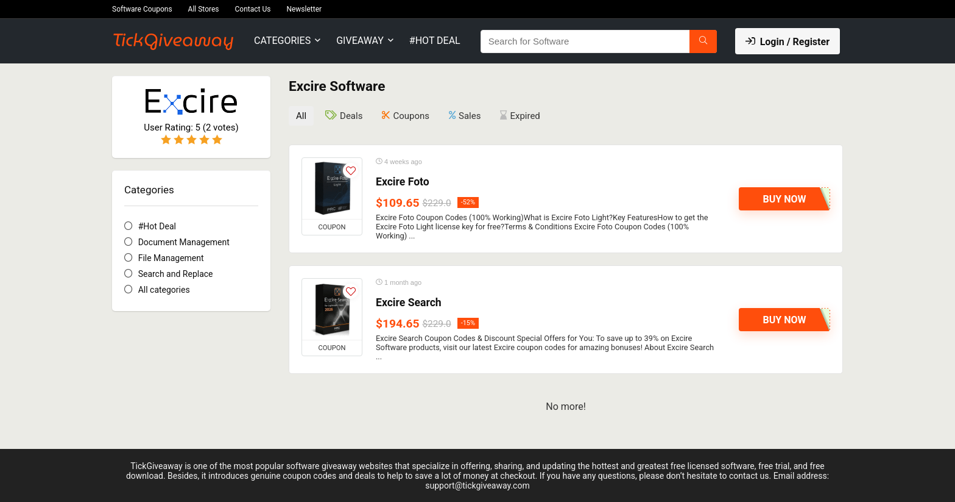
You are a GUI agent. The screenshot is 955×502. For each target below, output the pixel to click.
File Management (171, 258)
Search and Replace (175, 274)
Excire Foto (402, 181)
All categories (164, 290)
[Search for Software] (703, 41)
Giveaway (360, 40)
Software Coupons (142, 9)
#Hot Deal (434, 40)
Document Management (184, 242)
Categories (282, 40)
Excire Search (409, 302)
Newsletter (304, 9)
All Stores (203, 9)
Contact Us (253, 9)
